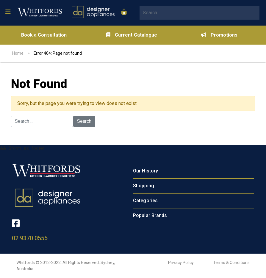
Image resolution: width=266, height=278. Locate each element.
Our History (145, 171)
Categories (145, 200)
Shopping (143, 186)
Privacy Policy (181, 262)
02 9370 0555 (30, 238)
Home (18, 53)
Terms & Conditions (231, 262)
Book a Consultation (44, 35)
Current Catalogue (131, 35)
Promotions (219, 35)
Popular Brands (150, 215)
